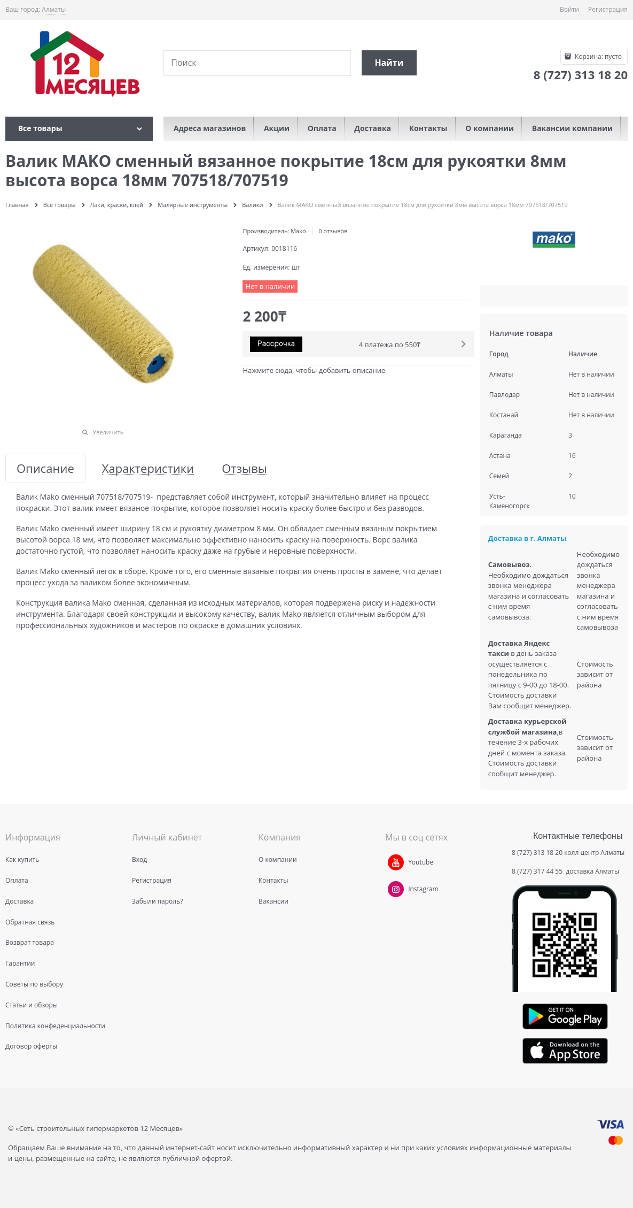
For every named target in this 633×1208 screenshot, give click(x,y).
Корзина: (597, 56)
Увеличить (107, 432)
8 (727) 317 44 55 (538, 871)
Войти (569, 9)
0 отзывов (332, 231)
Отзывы (244, 468)
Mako (298, 231)
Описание (45, 468)
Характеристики (148, 468)
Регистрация (608, 9)
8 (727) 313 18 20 (537, 852)
